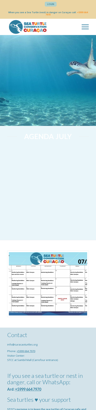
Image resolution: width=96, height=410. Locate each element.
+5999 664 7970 (26, 351)
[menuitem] (50, 4)
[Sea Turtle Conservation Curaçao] (40, 27)
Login (50, 4)
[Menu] (83, 27)
